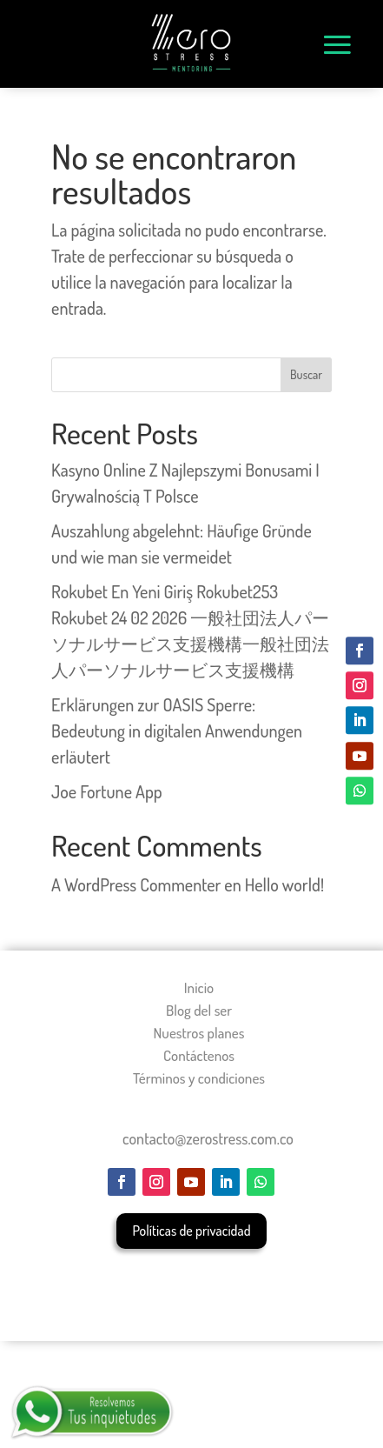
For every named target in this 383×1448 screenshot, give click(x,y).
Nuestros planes (199, 1033)
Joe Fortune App (106, 791)
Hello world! (284, 884)
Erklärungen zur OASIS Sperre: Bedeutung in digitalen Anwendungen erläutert (176, 730)
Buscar (306, 374)
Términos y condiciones (199, 1078)
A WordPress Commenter (136, 884)
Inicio (199, 987)
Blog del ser (199, 1010)
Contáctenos (198, 1055)
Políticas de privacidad (191, 1230)
